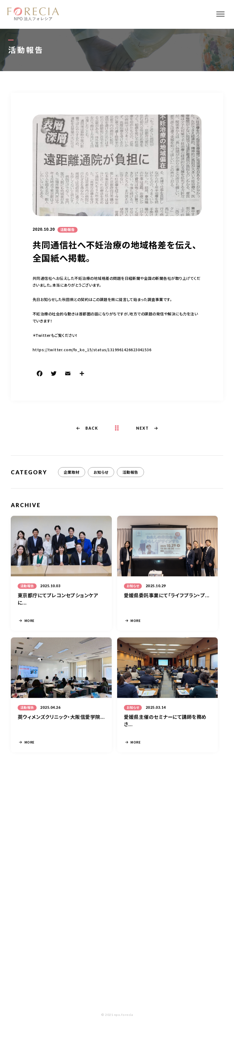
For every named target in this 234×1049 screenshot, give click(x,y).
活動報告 (67, 229)
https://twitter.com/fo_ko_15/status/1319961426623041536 (92, 349)
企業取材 (71, 472)
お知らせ (101, 472)
